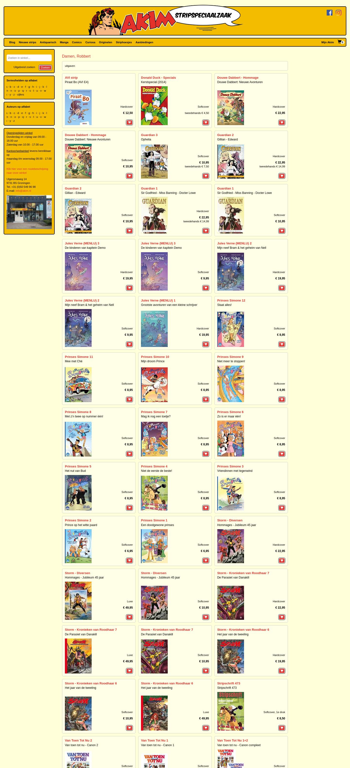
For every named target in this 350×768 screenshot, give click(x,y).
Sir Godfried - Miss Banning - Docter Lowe (168, 193)
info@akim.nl (23, 190)
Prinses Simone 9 (230, 357)
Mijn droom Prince (153, 361)
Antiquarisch (48, 42)
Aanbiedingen (144, 42)
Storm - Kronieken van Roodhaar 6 (243, 629)
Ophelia (146, 139)
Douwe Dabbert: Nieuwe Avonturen (240, 82)
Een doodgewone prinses (157, 525)
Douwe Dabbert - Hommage (238, 77)
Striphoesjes (124, 42)
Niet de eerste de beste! (156, 471)
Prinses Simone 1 (154, 520)
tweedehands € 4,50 (197, 113)
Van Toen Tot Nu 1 (154, 740)
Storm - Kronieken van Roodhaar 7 (243, 573)
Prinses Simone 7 (154, 412)
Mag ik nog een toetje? (155, 416)
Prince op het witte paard (81, 525)
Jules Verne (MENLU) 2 (234, 243)
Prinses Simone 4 (154, 466)
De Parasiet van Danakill (233, 577)
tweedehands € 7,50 (197, 166)
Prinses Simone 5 (78, 466)
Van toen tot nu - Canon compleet (239, 745)
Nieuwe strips (27, 42)
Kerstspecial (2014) (153, 82)
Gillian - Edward (227, 139)
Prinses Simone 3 (230, 466)
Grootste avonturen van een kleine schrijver (169, 305)
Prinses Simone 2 (78, 520)
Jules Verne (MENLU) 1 (158, 300)
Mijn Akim (327, 42)
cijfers (21, 94)
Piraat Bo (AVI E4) (76, 82)
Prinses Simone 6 (230, 412)
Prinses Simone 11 (79, 357)
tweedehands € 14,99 (272, 166)
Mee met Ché (73, 361)
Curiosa (90, 42)
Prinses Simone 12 (231, 300)
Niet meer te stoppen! (231, 361)
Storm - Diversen (230, 520)
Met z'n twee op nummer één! (84, 416)
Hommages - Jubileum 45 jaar (236, 525)
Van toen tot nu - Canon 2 (81, 745)
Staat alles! (224, 305)
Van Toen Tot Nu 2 (78, 740)
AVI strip (71, 77)
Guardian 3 (149, 135)
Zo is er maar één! (229, 416)
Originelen (105, 42)
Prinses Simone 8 (78, 412)
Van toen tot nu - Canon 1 (157, 745)
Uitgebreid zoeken (24, 67)
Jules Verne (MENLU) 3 (82, 243)
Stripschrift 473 (228, 683)
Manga (64, 42)
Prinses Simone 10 (155, 357)
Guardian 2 (225, 135)
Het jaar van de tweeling (233, 634)
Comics (77, 42)
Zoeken (45, 67)
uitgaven (70, 65)
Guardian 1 (149, 188)
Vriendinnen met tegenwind (235, 471)
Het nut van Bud (75, 471)
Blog (12, 42)
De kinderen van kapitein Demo (85, 248)
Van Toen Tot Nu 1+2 (232, 740)
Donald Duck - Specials (158, 77)
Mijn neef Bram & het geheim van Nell (241, 248)
